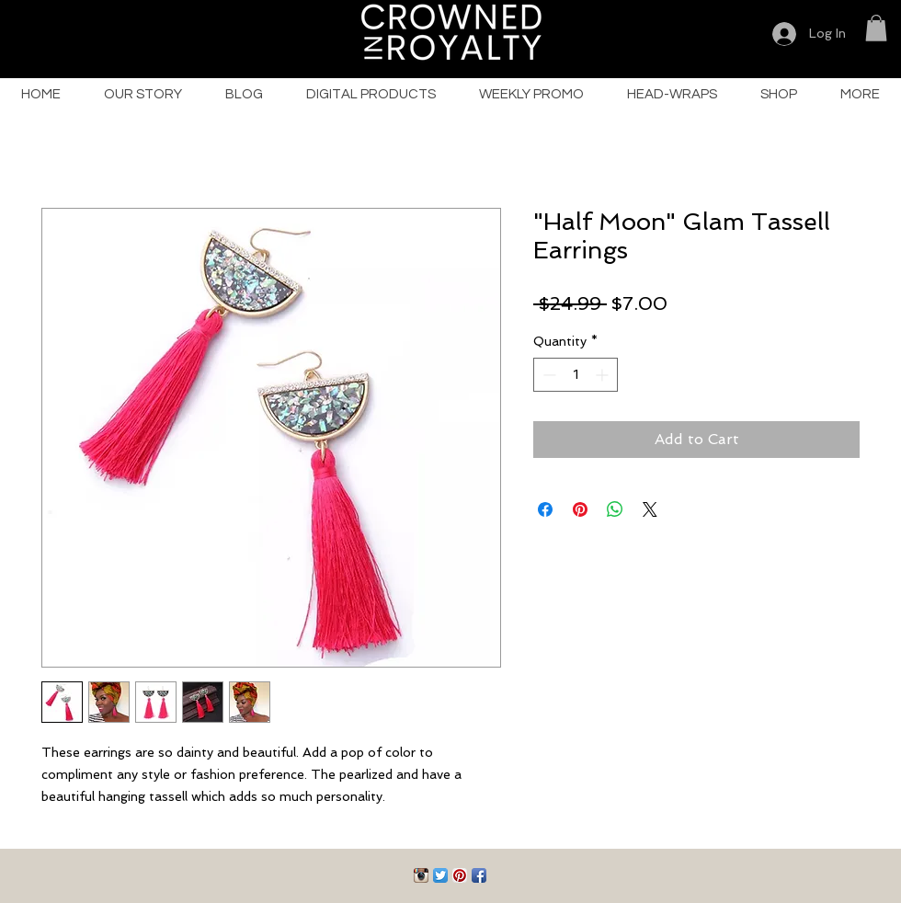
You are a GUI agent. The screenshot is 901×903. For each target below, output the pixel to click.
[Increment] (603, 375)
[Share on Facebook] (545, 509)
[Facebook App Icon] (479, 875)
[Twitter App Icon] (440, 875)
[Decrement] (547, 375)
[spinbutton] (575, 375)
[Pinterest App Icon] (459, 875)
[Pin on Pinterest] (580, 509)
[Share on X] (650, 509)
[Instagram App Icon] (421, 875)
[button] (876, 28)
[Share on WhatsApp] (615, 509)
